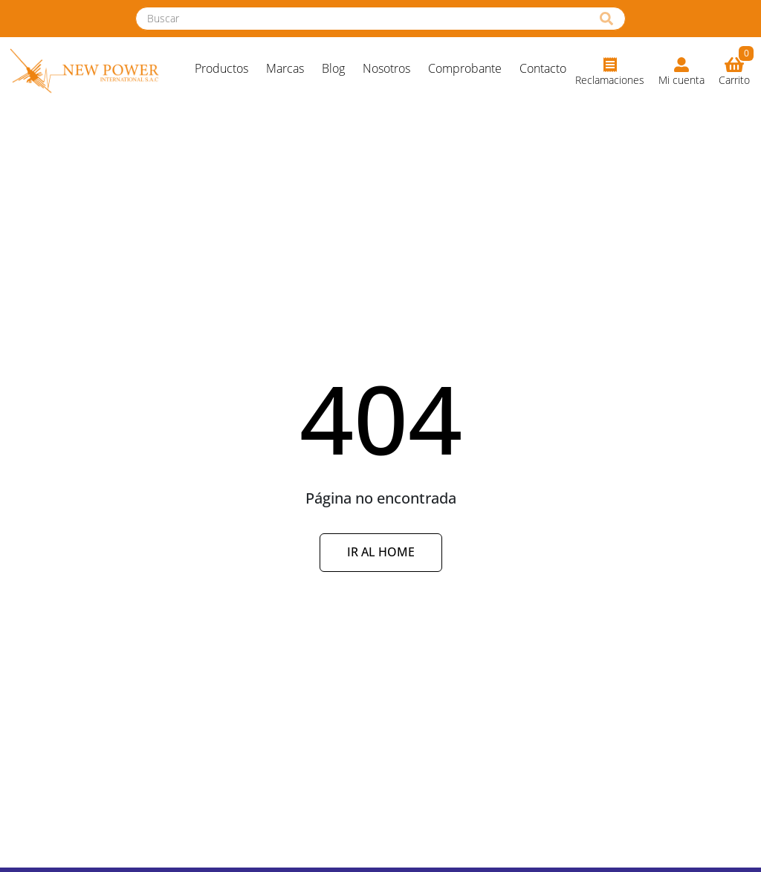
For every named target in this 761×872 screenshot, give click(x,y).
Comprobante (465, 68)
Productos (221, 68)
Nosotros (386, 68)
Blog (333, 68)
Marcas (285, 68)
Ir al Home (381, 552)
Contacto (542, 68)
